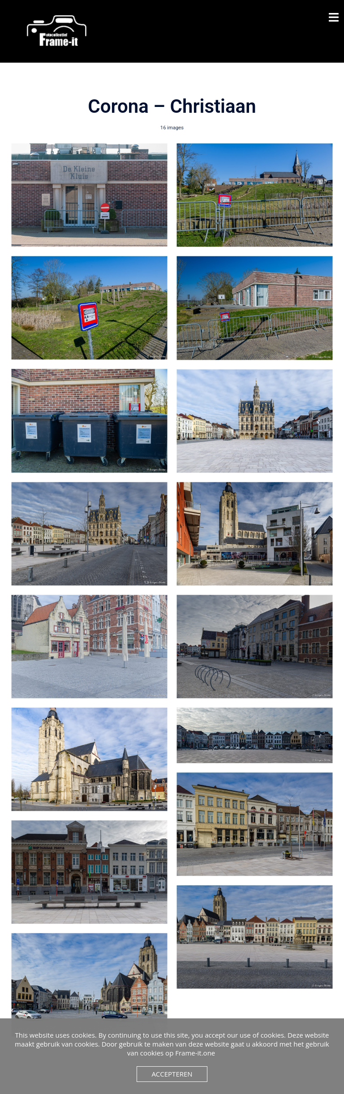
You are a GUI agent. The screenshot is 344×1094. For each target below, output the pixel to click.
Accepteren (171, 1073)
